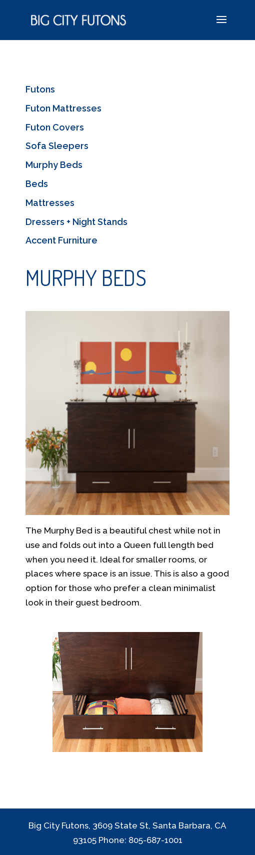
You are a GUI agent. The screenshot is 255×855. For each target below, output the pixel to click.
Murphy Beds (54, 165)
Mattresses (50, 203)
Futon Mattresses (64, 108)
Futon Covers (55, 127)
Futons (40, 89)
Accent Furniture (62, 240)
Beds (37, 183)
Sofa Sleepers (57, 145)
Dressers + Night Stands (77, 221)
